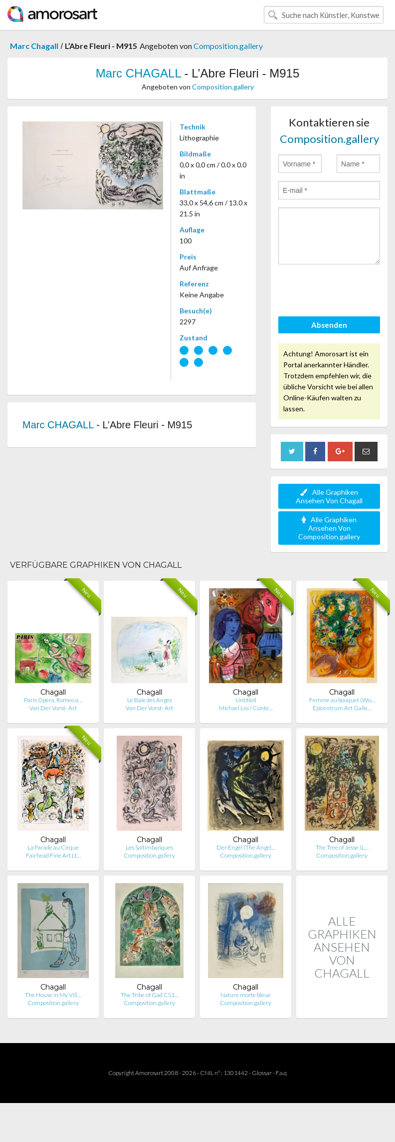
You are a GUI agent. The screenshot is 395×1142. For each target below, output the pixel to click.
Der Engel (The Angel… (245, 847)
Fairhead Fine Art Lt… (53, 855)
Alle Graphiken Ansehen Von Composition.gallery (329, 528)
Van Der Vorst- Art (53, 708)
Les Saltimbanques (149, 847)
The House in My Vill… (53, 995)
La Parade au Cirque (53, 847)
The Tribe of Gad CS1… (150, 995)
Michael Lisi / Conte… (246, 708)
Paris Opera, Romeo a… (53, 700)
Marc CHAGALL (138, 73)
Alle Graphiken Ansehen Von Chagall (329, 496)
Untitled (245, 700)
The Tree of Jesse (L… (342, 847)
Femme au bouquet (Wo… (342, 700)
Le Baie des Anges (149, 700)
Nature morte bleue (245, 995)
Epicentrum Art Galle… (342, 708)
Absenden (329, 324)
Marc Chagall (34, 45)
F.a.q (281, 1073)
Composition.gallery (228, 45)
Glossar (262, 1073)
